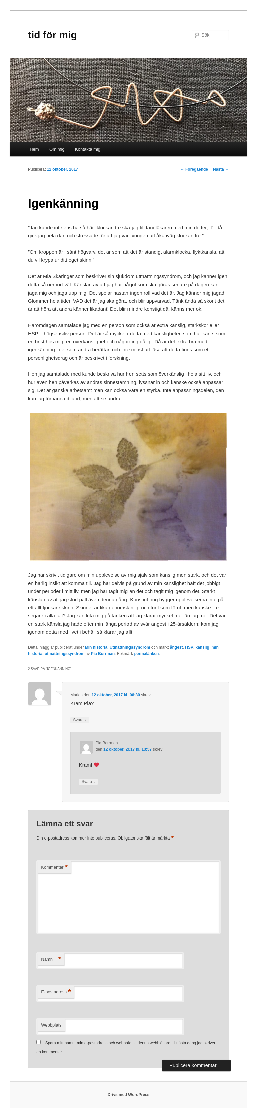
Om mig (57, 149)
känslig (202, 647)
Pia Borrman (103, 653)
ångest (176, 647)
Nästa (221, 169)
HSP (189, 647)
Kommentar (54, 867)
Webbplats (51, 1025)
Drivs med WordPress (129, 1094)
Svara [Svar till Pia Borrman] (88, 782)
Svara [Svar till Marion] (80, 720)
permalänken (146, 653)
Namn (51, 959)
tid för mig (52, 34)
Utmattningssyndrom (130, 647)
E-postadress (56, 992)
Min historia (96, 647)
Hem (34, 149)
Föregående (194, 169)
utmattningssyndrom (64, 653)
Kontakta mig (87, 149)
